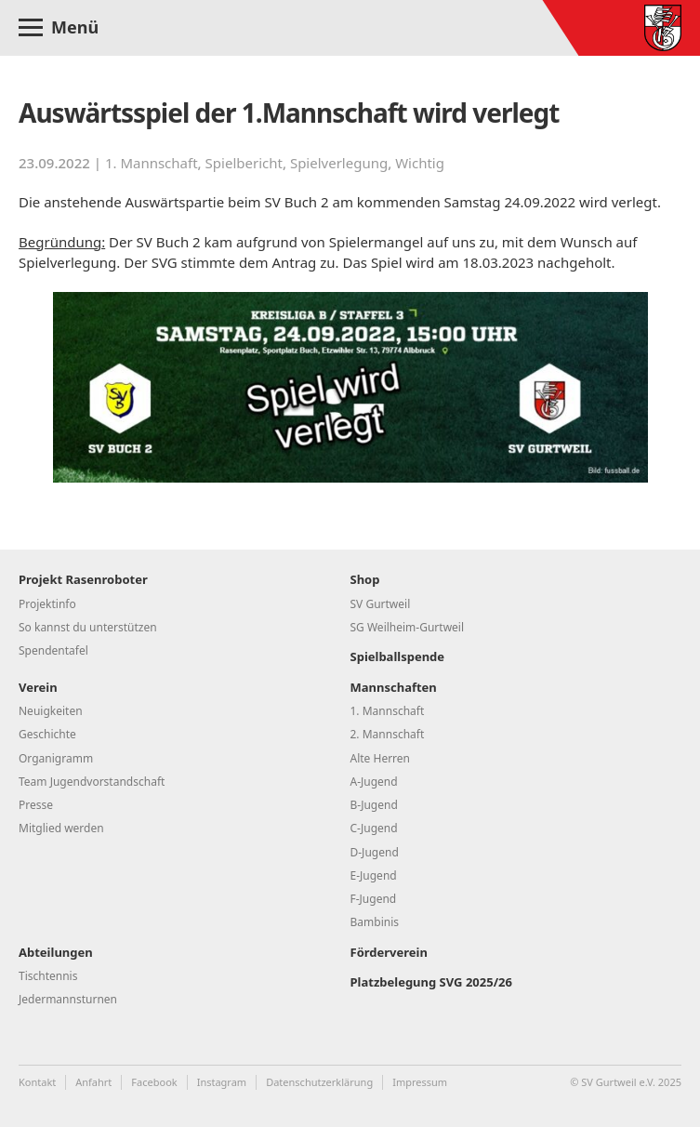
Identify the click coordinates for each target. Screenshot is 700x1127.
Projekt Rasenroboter (83, 579)
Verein (38, 687)
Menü (75, 27)
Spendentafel (53, 650)
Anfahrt (93, 1082)
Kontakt (37, 1082)
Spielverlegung (339, 162)
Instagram (221, 1082)
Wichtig (419, 162)
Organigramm (56, 758)
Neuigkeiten (51, 711)
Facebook (154, 1082)
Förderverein (389, 952)
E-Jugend (373, 875)
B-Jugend (374, 805)
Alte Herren (380, 758)
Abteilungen (56, 952)
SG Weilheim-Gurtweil (407, 627)
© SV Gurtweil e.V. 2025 (625, 1082)
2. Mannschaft (387, 734)
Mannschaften (393, 687)
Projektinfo (47, 604)
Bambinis (375, 922)
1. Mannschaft (151, 162)
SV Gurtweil (380, 604)
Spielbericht (244, 162)
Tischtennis (48, 976)
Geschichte (47, 734)
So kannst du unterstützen (88, 627)
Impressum (419, 1082)
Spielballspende (397, 656)
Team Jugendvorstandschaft (92, 781)
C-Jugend (374, 828)
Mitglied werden (61, 828)
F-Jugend (373, 899)
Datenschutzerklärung (319, 1082)
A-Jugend (374, 781)
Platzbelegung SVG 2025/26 (431, 982)
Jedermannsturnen (68, 999)
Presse (36, 805)
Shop (365, 579)
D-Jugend (374, 852)
